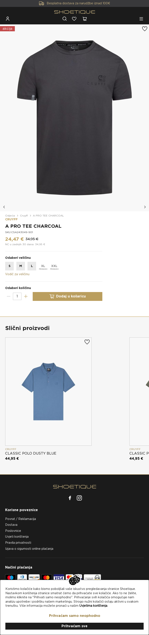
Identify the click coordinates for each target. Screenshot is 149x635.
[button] (4, 207)
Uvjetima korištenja (93, 605)
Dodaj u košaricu (67, 296)
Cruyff (24, 215)
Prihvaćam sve (74, 626)
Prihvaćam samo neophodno (74, 616)
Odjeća (10, 215)
